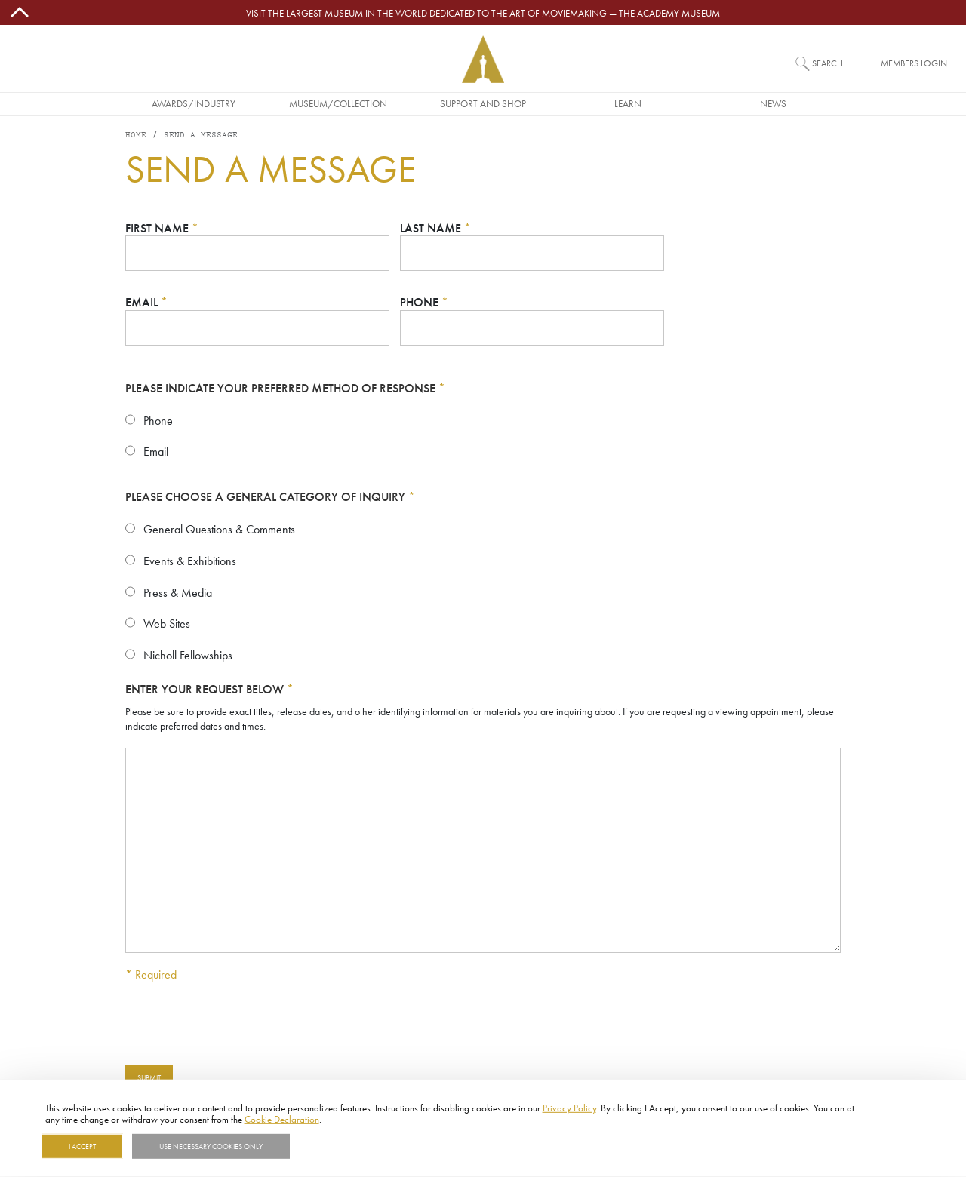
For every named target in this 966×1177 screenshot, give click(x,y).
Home (135, 135)
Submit (149, 1077)
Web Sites (166, 623)
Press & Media (177, 592)
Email (146, 302)
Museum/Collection (338, 103)
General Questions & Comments (219, 528)
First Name (161, 228)
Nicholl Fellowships (187, 654)
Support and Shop (483, 103)
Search (827, 63)
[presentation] (240, 1023)
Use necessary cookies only (211, 1146)
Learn (627, 103)
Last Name (435, 228)
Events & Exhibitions (189, 560)
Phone (424, 302)
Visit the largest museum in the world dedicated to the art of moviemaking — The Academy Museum (483, 13)
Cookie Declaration (282, 1119)
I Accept (82, 1146)
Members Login (914, 63)
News (773, 103)
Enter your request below (209, 689)
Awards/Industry (193, 103)
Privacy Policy (569, 1108)
